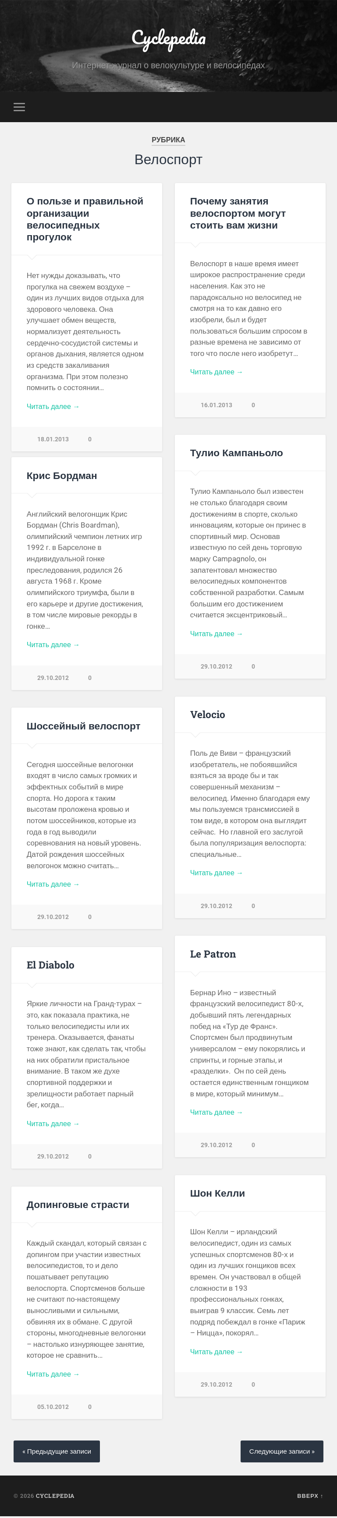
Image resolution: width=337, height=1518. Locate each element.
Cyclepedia (168, 37)
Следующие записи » (280, 1452)
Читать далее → (55, 396)
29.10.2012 (216, 669)
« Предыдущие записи (59, 1452)
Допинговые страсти (78, 1205)
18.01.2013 (53, 429)
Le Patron (213, 955)
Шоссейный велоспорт (83, 726)
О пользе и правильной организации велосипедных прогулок (86, 213)
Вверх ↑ (310, 1497)
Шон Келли (217, 1194)
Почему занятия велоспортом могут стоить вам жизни (237, 213)
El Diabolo (50, 965)
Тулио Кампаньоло (236, 453)
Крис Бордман (62, 476)
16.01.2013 (216, 407)
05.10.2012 (53, 1409)
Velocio (207, 715)
